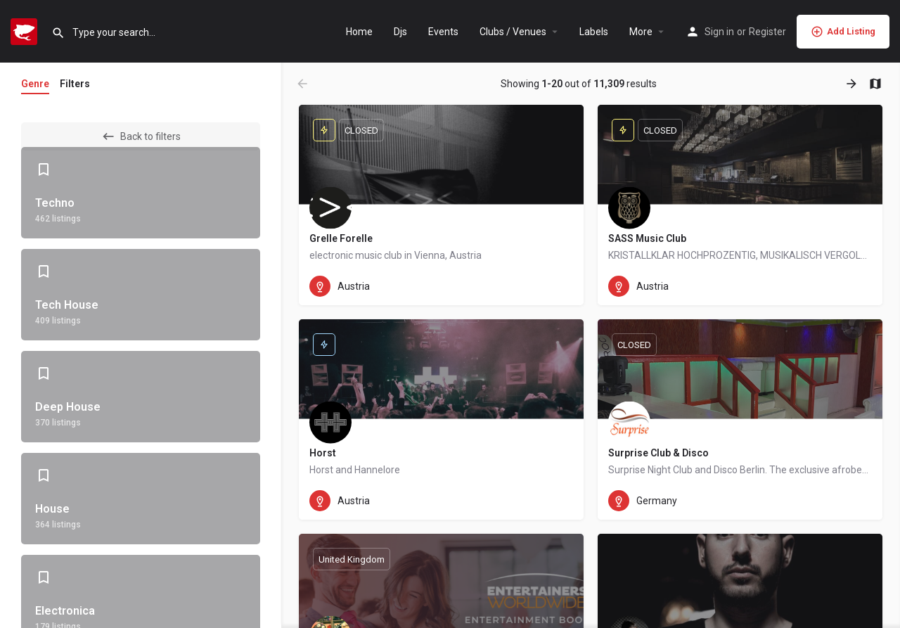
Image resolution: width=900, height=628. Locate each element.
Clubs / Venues (513, 31)
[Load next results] (852, 84)
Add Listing (843, 31)
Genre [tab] (35, 83)
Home (359, 31)
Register (767, 31)
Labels (593, 31)
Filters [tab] (75, 83)
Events (443, 31)
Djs (400, 31)
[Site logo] (26, 30)
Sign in (719, 31)
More (640, 31)
